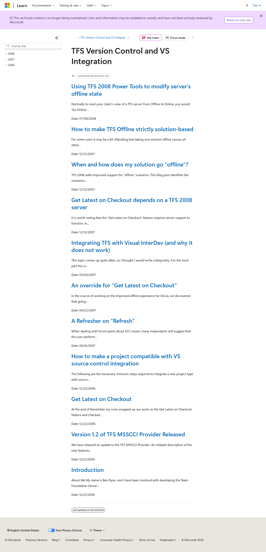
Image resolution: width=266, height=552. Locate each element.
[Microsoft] (7, 5)
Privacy (87, 540)
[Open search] (247, 5)
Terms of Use (147, 540)
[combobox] (33, 46)
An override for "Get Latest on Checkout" (124, 285)
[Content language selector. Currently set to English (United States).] (23, 530)
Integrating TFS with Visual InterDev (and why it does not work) (132, 246)
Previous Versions (36, 540)
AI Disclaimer (13, 540)
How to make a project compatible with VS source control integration (125, 359)
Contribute (72, 540)
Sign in (257, 5)
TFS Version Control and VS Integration (103, 37)
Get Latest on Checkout (101, 398)
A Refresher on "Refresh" (103, 320)
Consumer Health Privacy (115, 540)
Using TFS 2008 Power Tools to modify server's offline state (131, 89)
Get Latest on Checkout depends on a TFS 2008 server (131, 203)
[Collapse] (57, 37)
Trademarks (167, 540)
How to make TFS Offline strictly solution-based (132, 129)
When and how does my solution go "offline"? (129, 164)
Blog (55, 540)
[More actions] (192, 37)
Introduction (87, 469)
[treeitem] (33, 54)
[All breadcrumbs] (74, 37)
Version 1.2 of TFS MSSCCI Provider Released (128, 434)
